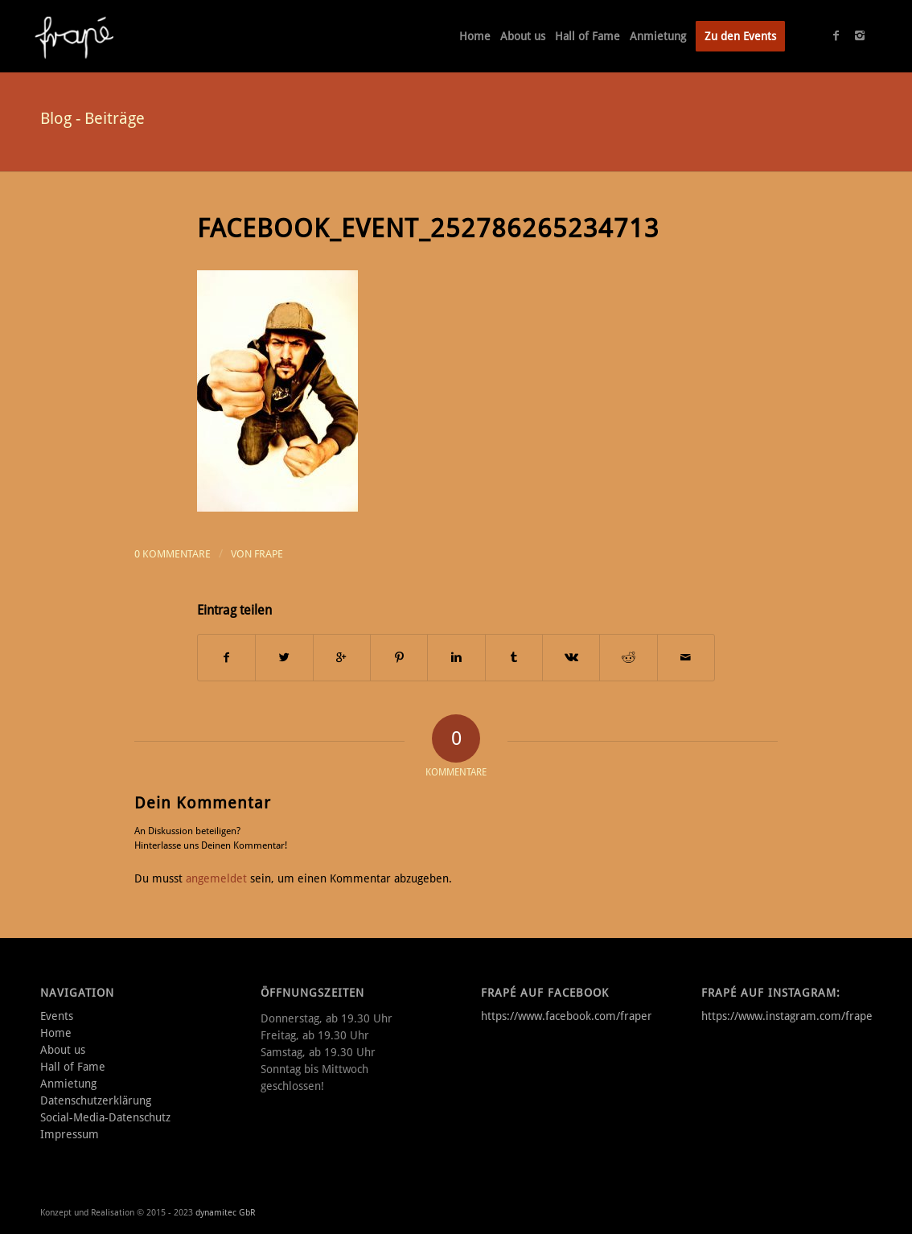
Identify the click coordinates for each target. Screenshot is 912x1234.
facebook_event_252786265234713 (428, 228)
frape (268, 554)
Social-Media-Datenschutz (105, 1117)
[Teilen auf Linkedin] (456, 658)
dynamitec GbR (225, 1212)
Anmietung (68, 1083)
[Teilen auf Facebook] (226, 658)
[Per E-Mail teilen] (686, 658)
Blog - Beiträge (92, 118)
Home (56, 1032)
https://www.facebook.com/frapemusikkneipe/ (599, 1016)
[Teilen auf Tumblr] (514, 658)
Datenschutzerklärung (95, 1100)
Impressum (69, 1134)
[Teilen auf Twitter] (284, 658)
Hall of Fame (72, 1066)
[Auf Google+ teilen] (342, 658)
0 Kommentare (172, 554)
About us (62, 1049)
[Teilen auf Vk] (571, 658)
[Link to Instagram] (860, 35)
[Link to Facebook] (836, 35)
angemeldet (216, 878)
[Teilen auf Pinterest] (399, 658)
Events (56, 1016)
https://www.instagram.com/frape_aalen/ (805, 1016)
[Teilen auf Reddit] (628, 658)
